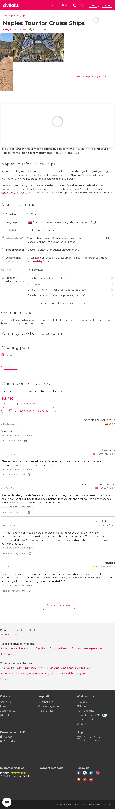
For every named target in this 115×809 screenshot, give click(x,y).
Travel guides (45, 710)
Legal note (80, 804)
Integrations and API (89, 715)
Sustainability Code (38, 261)
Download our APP (12, 732)
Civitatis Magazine (48, 706)
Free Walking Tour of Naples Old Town (22, 667)
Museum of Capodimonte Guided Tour (69, 667)
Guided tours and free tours (16, 648)
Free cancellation (43, 29)
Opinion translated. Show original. (17, 435)
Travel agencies (85, 710)
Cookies (107, 804)
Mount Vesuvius (9, 634)
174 (15, 29)
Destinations (45, 702)
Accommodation (86, 719)
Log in (93, 5)
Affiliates (81, 706)
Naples (12, 15)
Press (3, 706)
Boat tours (6, 654)
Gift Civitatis (6, 715)
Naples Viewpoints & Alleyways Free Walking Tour (28, 673)
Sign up (107, 5)
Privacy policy (94, 804)
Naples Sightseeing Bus (73, 673)
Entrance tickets (58, 648)
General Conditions (64, 804)
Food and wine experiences (87, 648)
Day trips (21, 15)
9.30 (7, 29)
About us (5, 702)
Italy (5, 15)
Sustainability (7, 710)
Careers (81, 723)
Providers (82, 702)
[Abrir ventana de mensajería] (6, 802)
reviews (22, 29)
